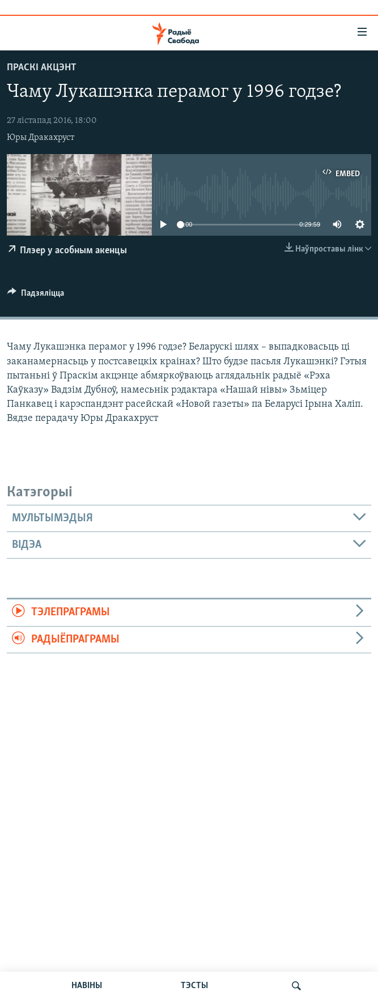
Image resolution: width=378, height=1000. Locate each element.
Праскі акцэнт (42, 67)
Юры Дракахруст (40, 137)
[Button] (35, 296)
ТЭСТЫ (194, 985)
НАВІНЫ (86, 985)
